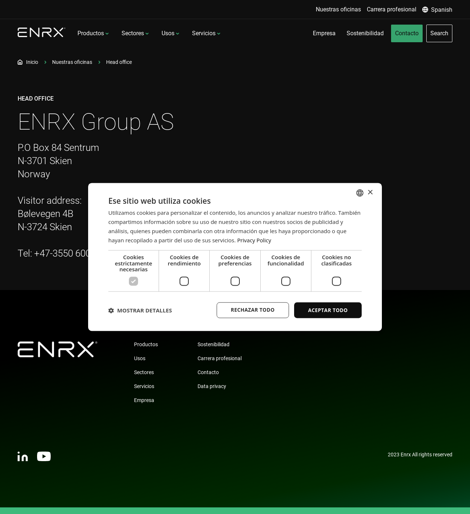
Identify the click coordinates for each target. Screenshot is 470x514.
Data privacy (212, 386)
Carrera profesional (220, 358)
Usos (168, 33)
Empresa (144, 400)
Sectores (133, 33)
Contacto (208, 372)
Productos (90, 33)
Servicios (204, 33)
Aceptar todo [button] (327, 310)
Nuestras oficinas (72, 62)
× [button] (370, 192)
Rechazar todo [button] (251, 310)
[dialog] (235, 257)
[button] (140, 310)
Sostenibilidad (213, 344)
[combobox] (360, 192)
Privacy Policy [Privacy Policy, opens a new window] (254, 239)
